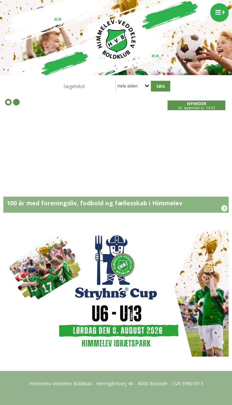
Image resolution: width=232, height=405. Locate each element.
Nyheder (196, 103)
